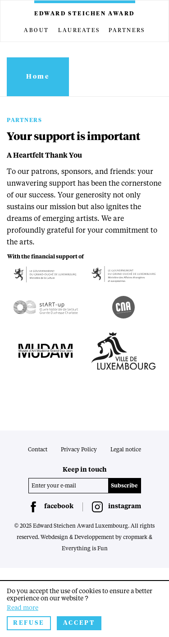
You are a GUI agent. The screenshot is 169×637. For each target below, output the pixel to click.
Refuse (29, 623)
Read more (22, 608)
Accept (79, 623)
